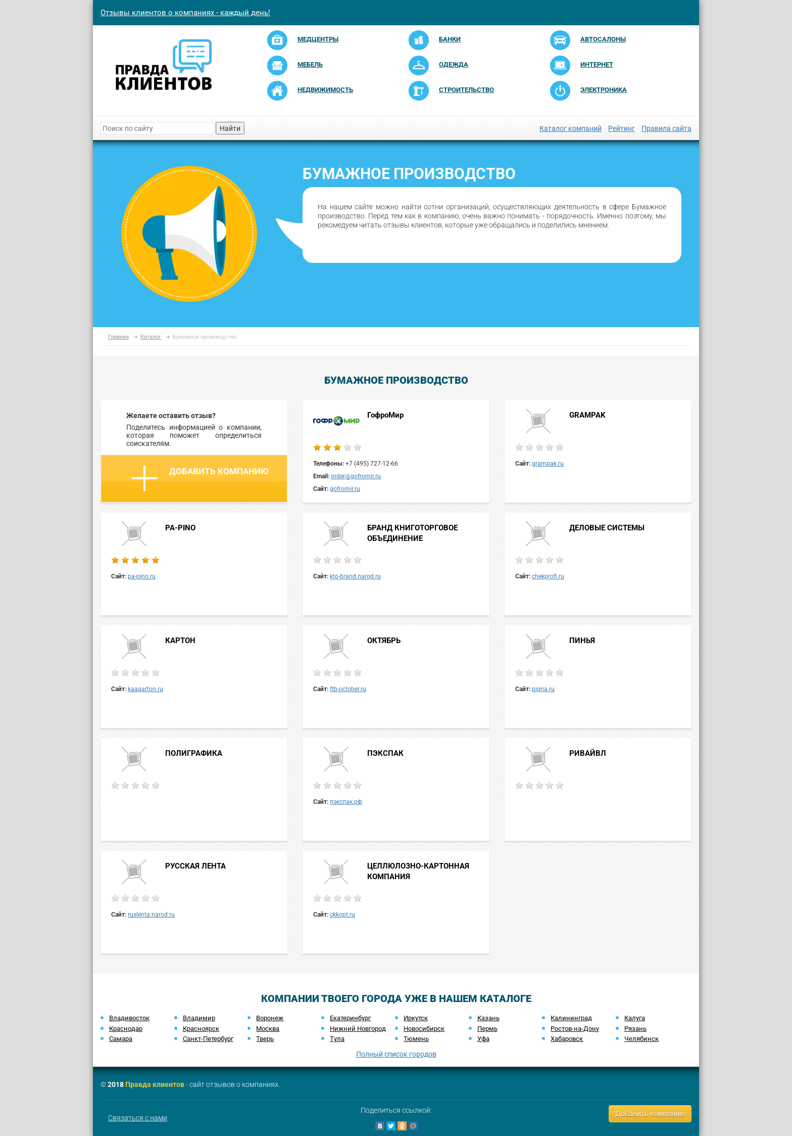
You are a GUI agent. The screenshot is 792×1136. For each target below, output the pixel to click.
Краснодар (125, 1028)
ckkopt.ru (342, 914)
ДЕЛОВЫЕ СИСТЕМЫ (607, 527)
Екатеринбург (350, 1018)
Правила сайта (666, 128)
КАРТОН (180, 640)
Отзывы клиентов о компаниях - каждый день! (185, 12)
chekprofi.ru (548, 576)
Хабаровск (567, 1038)
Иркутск (416, 1018)
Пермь (487, 1028)
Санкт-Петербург (208, 1038)
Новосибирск (424, 1028)
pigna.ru (543, 689)
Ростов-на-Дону (575, 1028)
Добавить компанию (200, 478)
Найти (230, 128)
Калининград (571, 1018)
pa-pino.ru (142, 576)
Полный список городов (396, 1054)
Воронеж (269, 1018)
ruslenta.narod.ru (151, 914)
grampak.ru (548, 463)
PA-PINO (180, 527)
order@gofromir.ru (356, 476)
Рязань (635, 1028)
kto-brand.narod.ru (355, 576)
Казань (488, 1018)
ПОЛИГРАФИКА (193, 753)
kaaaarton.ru (145, 689)
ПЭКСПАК (385, 753)
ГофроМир (385, 415)
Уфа (483, 1038)
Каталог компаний (570, 128)
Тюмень (416, 1038)
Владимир (199, 1018)
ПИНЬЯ (582, 640)
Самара (120, 1038)
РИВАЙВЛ (587, 753)
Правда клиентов (154, 1084)
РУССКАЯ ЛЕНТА (195, 866)
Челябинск (641, 1038)
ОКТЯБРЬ (384, 640)
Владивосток (129, 1018)
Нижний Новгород (358, 1028)
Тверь (265, 1038)
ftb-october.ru (348, 689)
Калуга (634, 1018)
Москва (267, 1028)
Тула (337, 1038)
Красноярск (201, 1028)
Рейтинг (621, 128)
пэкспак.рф (346, 801)
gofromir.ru (345, 488)
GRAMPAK (587, 415)
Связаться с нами (137, 1118)
